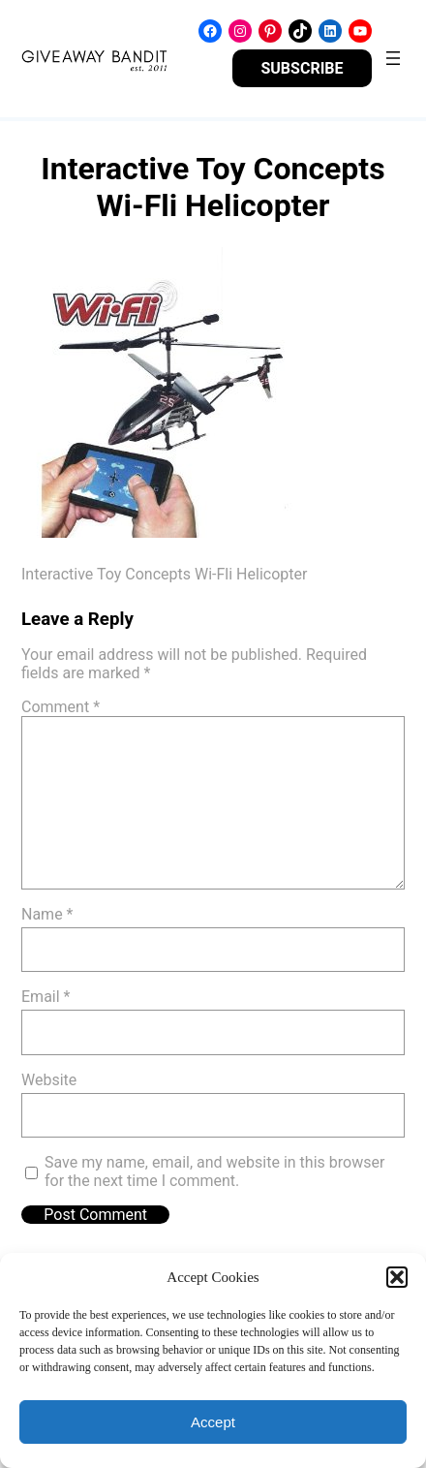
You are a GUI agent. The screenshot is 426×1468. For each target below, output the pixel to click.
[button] (397, 1277)
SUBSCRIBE (301, 68)
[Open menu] (393, 58)
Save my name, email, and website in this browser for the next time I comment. (214, 1171)
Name (47, 914)
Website (48, 1080)
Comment (60, 707)
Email (45, 996)
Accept (213, 1422)
